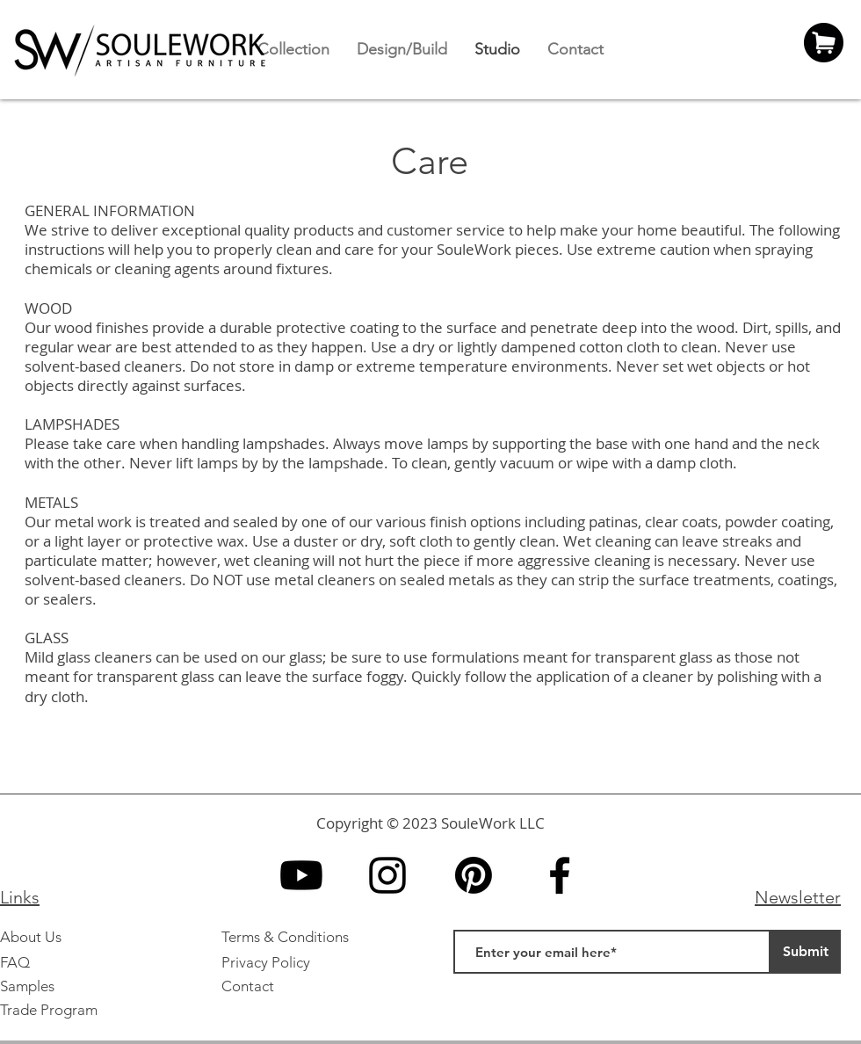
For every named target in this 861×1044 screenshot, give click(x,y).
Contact (247, 986)
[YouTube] (301, 875)
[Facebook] (559, 875)
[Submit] (806, 952)
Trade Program (49, 1010)
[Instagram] (387, 875)
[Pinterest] (473, 875)
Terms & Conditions (285, 937)
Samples (27, 986)
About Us (31, 937)
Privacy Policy (265, 962)
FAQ (15, 962)
